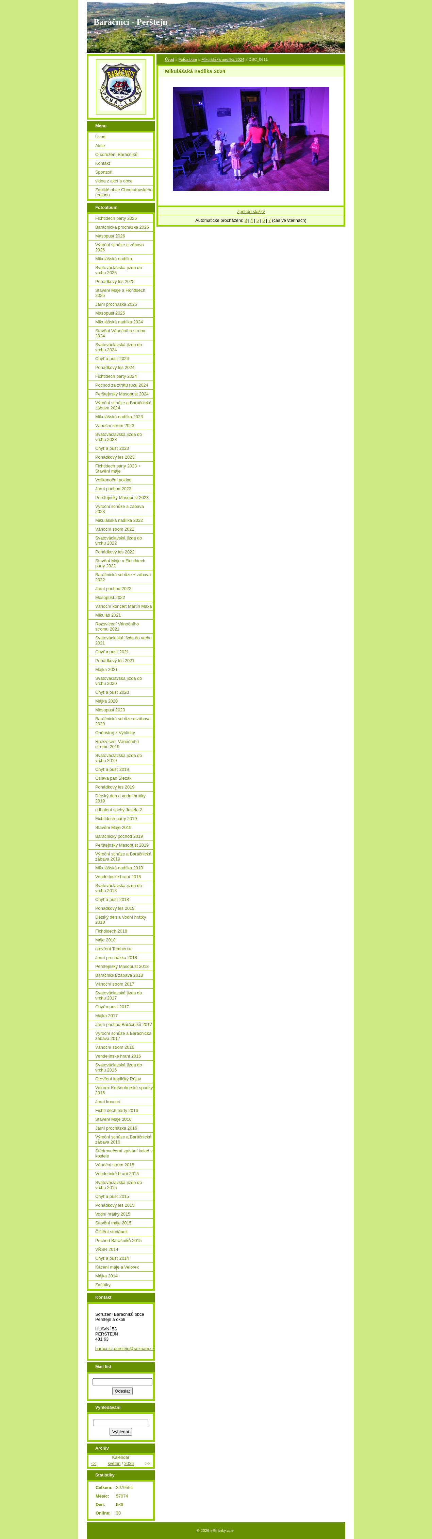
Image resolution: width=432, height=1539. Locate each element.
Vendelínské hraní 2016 (118, 1056)
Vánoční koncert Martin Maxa (123, 606)
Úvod (169, 59)
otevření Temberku (113, 948)
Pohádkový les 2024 (114, 367)
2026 (129, 1463)
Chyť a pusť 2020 (112, 692)
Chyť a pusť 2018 (112, 899)
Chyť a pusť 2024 (112, 358)
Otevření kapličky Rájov (118, 1078)
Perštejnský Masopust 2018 (122, 966)
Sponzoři (104, 172)
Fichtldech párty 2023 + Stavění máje (117, 468)
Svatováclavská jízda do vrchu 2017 (118, 995)
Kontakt (102, 163)
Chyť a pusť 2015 (112, 1196)
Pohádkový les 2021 (114, 660)
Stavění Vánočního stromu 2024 (121, 333)
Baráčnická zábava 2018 (119, 975)
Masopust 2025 (110, 313)
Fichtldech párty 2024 (116, 376)
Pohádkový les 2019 (114, 787)
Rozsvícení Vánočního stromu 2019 (117, 744)
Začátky (103, 1284)
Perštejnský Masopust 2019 (122, 845)
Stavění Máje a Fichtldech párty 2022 (120, 563)
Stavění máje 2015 (113, 1222)
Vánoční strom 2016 (114, 1047)
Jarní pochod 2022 (113, 588)
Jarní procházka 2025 (116, 304)
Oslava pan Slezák (113, 778)
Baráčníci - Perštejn (130, 22)
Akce (100, 145)
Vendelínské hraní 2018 (118, 876)
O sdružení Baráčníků (116, 154)
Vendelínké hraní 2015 (117, 1173)
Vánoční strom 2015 (114, 1164)
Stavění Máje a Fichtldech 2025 (120, 293)
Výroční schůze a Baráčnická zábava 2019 (123, 856)
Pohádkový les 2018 (114, 908)
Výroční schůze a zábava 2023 (119, 509)
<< (93, 1463)
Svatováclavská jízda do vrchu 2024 (118, 347)
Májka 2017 (106, 1015)
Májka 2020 (106, 701)
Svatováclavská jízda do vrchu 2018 (118, 888)
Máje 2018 (105, 939)
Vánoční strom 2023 (114, 425)
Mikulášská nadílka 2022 (119, 520)
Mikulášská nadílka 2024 (222, 59)
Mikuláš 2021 (108, 615)
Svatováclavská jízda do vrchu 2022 (118, 540)
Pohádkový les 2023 (114, 457)
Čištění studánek (111, 1231)
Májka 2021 (106, 669)
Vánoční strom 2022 (114, 529)
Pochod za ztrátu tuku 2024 (121, 385)
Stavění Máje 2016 (113, 1119)
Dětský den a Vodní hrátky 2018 (120, 920)
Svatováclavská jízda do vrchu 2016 (118, 1067)
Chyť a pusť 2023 (112, 448)
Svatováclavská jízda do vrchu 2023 (118, 437)
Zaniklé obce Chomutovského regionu (124, 192)
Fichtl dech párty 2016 (116, 1110)
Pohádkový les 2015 (114, 1205)
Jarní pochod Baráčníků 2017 (123, 1024)
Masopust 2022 (110, 597)
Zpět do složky (251, 211)
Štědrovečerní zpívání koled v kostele (124, 1153)
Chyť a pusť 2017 (112, 1006)
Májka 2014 (106, 1275)
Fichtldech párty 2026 (116, 218)
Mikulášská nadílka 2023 (119, 416)
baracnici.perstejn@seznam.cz (124, 1348)
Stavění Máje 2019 (113, 827)
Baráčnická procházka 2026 (122, 227)
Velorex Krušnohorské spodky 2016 (124, 1090)
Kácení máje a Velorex (117, 1267)
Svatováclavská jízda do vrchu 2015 (118, 1185)
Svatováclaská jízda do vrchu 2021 (123, 640)
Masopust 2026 (110, 235)
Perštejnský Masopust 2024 (122, 393)
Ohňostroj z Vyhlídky (115, 732)
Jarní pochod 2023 (113, 488)
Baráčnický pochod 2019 (119, 836)
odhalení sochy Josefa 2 (118, 809)
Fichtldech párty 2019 (116, 818)
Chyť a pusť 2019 (112, 769)
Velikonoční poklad (113, 479)
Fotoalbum (188, 59)
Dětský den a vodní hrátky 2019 (120, 798)
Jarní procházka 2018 (116, 957)
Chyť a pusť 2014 (112, 1258)
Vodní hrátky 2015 (112, 1214)
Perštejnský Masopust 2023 (122, 497)
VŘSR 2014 (106, 1249)
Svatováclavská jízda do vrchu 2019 (118, 758)
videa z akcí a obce (114, 180)
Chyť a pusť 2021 (112, 651)
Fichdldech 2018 (111, 931)
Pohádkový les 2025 (114, 281)
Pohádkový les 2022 (114, 551)
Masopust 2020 (110, 709)
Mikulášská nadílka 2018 (119, 867)
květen (114, 1463)
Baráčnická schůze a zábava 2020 (123, 721)
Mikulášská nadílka (113, 258)
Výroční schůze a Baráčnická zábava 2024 (123, 405)
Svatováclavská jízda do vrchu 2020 (118, 681)
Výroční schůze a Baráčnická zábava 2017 (123, 1036)
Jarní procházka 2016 (116, 1128)
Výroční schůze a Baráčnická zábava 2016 (123, 1139)
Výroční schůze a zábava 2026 (119, 247)
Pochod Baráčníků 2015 (118, 1240)
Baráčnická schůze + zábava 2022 (123, 577)
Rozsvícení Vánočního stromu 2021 (117, 626)
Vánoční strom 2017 (114, 984)
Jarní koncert (107, 1101)
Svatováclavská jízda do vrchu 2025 (118, 270)
